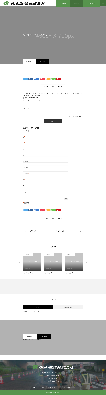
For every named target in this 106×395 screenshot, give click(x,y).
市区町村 (26, 161)
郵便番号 (26, 174)
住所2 (24, 155)
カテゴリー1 (29, 62)
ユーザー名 (26, 131)
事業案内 (42, 387)
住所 (24, 149)
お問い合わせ (51, 387)
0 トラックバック (68, 307)
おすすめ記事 (44, 336)
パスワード (26, 108)
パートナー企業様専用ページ (66, 387)
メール (25, 192)
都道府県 (26, 168)
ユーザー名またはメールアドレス (33, 100)
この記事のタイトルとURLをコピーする (53, 87)
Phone (25, 186)
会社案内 (35, 387)
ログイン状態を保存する (75, 117)
